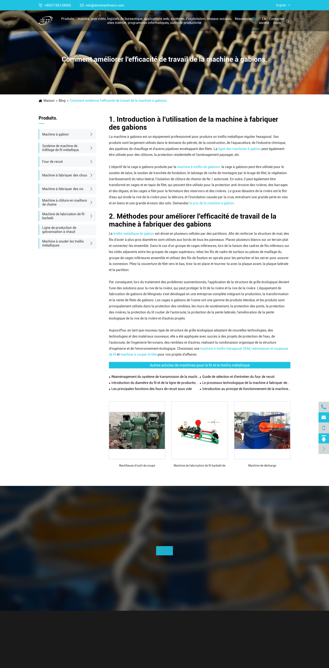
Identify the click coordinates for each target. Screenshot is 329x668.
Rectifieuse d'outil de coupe (137, 465)
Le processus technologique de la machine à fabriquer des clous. (246, 383)
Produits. (68, 19)
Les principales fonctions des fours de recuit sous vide (151, 389)
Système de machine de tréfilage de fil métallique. (61, 148)
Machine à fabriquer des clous (64, 175)
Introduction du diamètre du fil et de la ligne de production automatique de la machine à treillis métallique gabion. (155, 383)
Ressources (243, 19)
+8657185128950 (55, 5)
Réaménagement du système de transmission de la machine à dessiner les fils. (155, 377)
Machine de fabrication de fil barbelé (63, 216)
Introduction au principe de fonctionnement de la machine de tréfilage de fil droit (246, 389)
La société (264, 21)
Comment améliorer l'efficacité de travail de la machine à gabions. (119, 101)
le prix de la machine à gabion (211, 203)
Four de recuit (52, 162)
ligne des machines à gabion (239, 149)
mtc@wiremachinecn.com (102, 5)
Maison (49, 101)
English (281, 5)
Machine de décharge (262, 465)
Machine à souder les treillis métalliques (63, 243)
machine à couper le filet (138, 354)
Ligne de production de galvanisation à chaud (59, 230)
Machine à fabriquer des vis (62, 189)
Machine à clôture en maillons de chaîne (64, 202)
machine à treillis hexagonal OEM (225, 349)
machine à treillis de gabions (198, 167)
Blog (255, 19)
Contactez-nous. (277, 21)
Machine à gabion (55, 134)
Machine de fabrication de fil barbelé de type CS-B (199, 466)
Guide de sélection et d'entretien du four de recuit (238, 377)
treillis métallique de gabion (133, 234)
